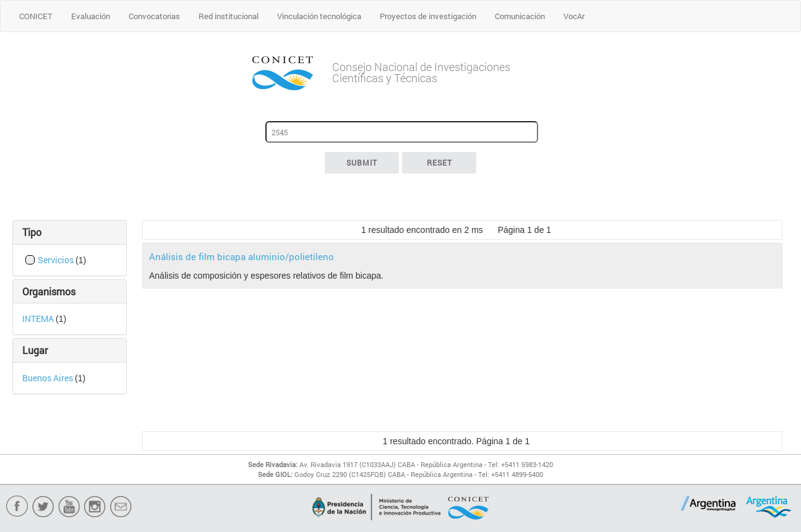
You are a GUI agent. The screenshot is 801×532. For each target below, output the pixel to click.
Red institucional (229, 16)
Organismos (48, 291)
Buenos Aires (48, 378)
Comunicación (520, 16)
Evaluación (90, 16)
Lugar (35, 350)
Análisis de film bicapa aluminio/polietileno (241, 256)
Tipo (31, 232)
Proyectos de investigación (428, 16)
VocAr (574, 16)
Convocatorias (154, 16)
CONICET (36, 16)
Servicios (56, 260)
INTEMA (39, 318)
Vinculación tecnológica (319, 16)
